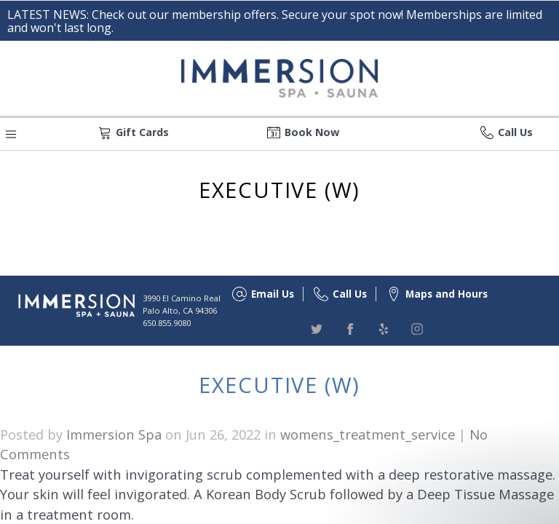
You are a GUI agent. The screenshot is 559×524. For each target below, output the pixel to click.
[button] (10, 132)
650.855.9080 (167, 322)
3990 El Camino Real (182, 298)
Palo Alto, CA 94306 (180, 310)
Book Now (312, 132)
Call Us (515, 132)
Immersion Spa (114, 434)
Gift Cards (142, 132)
